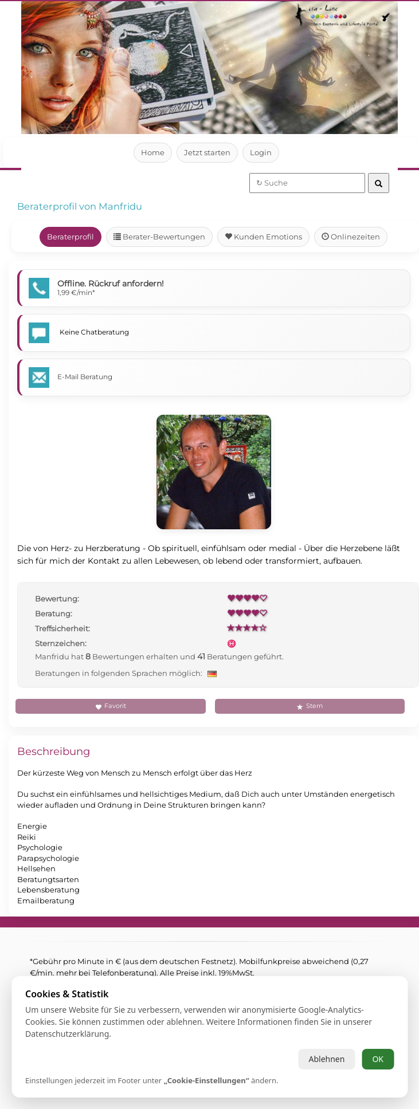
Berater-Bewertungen (159, 236)
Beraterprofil (70, 236)
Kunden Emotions (264, 236)
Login (261, 152)
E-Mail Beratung (85, 376)
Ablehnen (326, 1058)
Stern (309, 706)
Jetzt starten (207, 152)
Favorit (110, 706)
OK (377, 1058)
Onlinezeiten (351, 236)
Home (153, 152)
